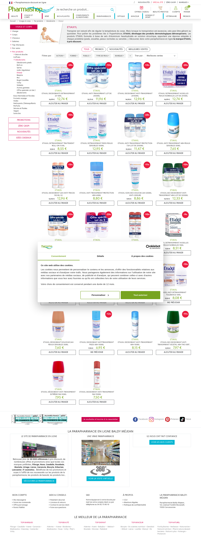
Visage (15, 31)
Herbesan (174, 526)
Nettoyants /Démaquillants (24, 103)
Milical (124, 529)
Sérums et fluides (20, 108)
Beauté (14, 16)
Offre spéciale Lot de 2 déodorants (26, 91)
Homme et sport (150, 16)
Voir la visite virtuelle (100, 478)
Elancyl (145, 529)
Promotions (23, 120)
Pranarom (161, 534)
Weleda (20, 85)
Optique (121, 16)
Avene (28, 526)
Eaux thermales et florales (24, 96)
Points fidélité (19, 507)
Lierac (131, 529)
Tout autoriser (141, 295)
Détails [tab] (100, 256)
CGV (126, 500)
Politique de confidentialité (135, 505)
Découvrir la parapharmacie (39, 481)
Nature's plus (171, 531)
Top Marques (18, 45)
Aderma (50, 526)
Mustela (87, 529)
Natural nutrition (164, 529)
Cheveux (16, 38)
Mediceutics (15, 529)
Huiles (15, 101)
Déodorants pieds (24, 62)
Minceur (135, 16)
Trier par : (139, 55)
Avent (94, 526)
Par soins (16, 48)
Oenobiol (150, 526)
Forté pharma (163, 526)
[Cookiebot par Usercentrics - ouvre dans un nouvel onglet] (148, 247)
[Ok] (113, 10)
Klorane (95, 529)
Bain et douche (21, 54)
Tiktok (185, 419)
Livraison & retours (58, 502)
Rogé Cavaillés (23, 80)
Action (59, 56)
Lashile (138, 529)
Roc (18, 77)
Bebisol (111, 526)
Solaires (15, 41)
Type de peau (102, 56)
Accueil (13, 21)
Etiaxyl (19, 72)
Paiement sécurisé (57, 500)
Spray (19, 67)
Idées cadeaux (23, 137)
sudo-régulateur (23, 70)
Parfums (16, 106)
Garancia (36, 526)
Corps (14, 34)
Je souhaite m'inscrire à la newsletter (100, 419)
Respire (20, 75)
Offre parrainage (20, 505)
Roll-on (19, 65)
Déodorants (50, 21)
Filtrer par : (47, 55)
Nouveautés (144, 2)
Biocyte (124, 526)
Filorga (13, 526)
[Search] (82, 10)
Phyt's (72, 529)
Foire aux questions (58, 507)
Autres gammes (23, 88)
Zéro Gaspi (171, 2)
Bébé (47, 16)
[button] (175, 9)
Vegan (16, 111)
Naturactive (185, 526)
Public (86, 56)
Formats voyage (20, 98)
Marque (119, 56)
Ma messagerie (19, 500)
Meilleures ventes (138, 49)
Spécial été (158, 2)
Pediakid (103, 529)
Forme (73, 56)
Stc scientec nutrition (136, 526)
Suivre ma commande (22, 502)
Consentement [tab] (58, 256)
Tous (86, 49)
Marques (183, 2)
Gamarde (34, 529)
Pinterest (172, 419)
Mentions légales (131, 502)
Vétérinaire (171, 16)
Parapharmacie (104, 16)
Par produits (38, 21)
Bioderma (67, 526)
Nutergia (182, 531)
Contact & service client (59, 505)
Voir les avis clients (162, 442)
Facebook (140, 419)
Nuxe (60, 529)
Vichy (19, 82)
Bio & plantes (63, 16)
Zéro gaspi (23, 126)
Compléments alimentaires (82, 16)
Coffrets (16, 57)
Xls (150, 529)
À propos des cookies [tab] (142, 256)
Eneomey (25, 529)
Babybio (101, 526)
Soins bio (17, 113)
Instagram (156, 419)
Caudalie (21, 526)
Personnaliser (100, 295)
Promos (186, 16)
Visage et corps (28, 16)
